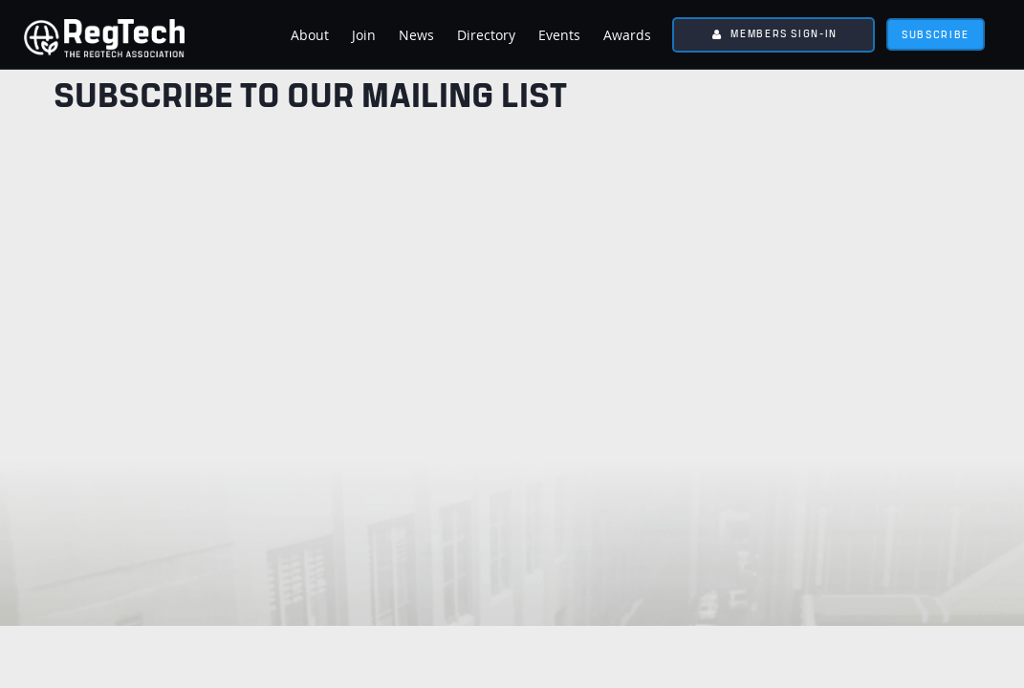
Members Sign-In (784, 33)
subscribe (936, 34)
